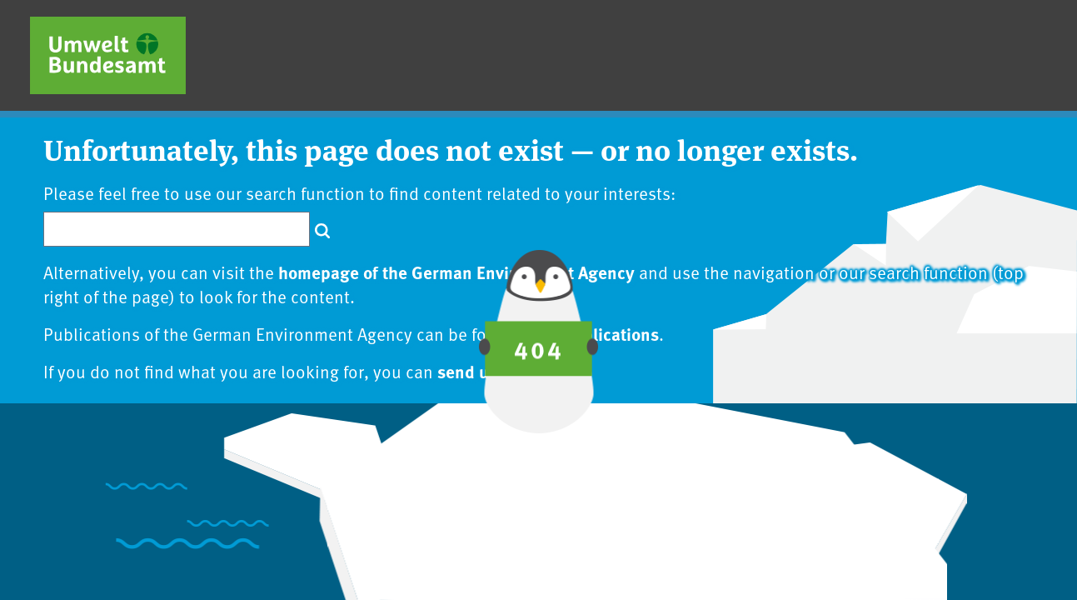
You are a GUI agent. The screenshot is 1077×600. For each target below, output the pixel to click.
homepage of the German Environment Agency (456, 271)
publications (611, 333)
